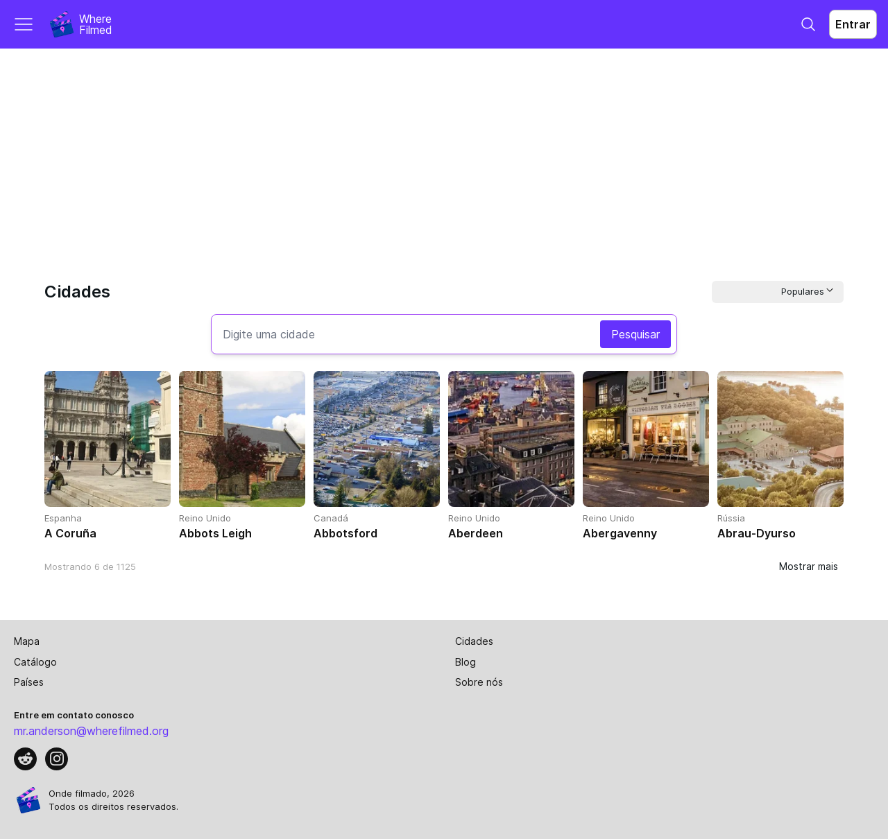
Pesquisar (635, 334)
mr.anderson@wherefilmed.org (91, 731)
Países (29, 682)
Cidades (474, 641)
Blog (465, 662)
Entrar (853, 24)
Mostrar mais (808, 566)
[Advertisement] (444, 152)
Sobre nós (479, 682)
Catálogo (35, 662)
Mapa (27, 641)
